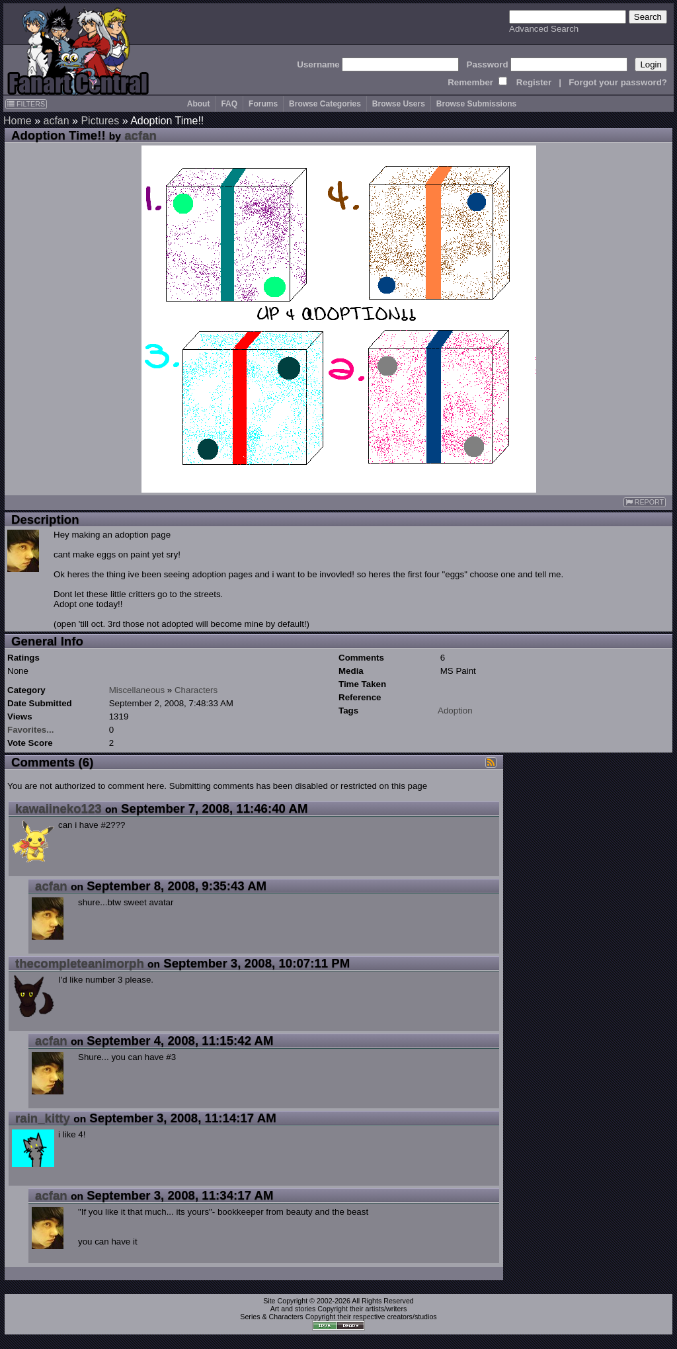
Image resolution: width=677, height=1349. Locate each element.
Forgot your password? (618, 82)
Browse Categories (325, 103)
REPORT (644, 502)
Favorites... (30, 730)
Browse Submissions (476, 103)
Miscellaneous (137, 690)
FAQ (229, 103)
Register (533, 82)
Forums (263, 103)
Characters (196, 690)
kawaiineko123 (58, 808)
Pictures (100, 120)
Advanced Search (543, 29)
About (198, 103)
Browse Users (398, 103)
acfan (56, 120)
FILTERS (26, 104)
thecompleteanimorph (79, 963)
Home (17, 120)
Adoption (455, 710)
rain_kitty (42, 1118)
